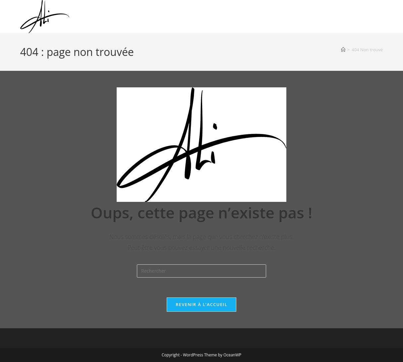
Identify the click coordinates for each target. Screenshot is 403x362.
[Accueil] (343, 50)
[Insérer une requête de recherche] (201, 271)
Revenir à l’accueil (201, 304)
